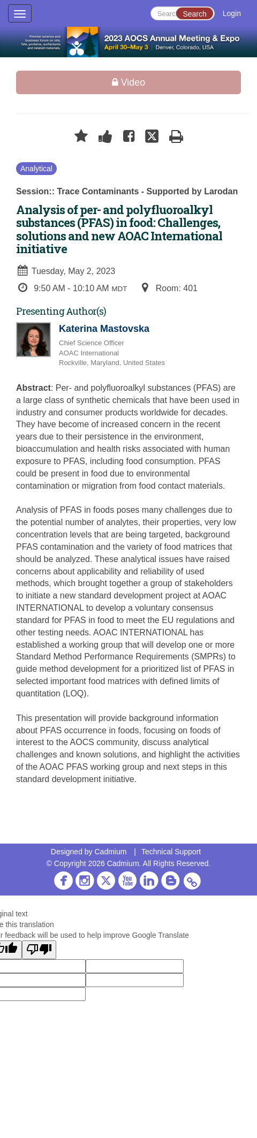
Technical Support (171, 851)
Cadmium (110, 851)
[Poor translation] (39, 949)
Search (194, 14)
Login (232, 13)
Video (129, 82)
